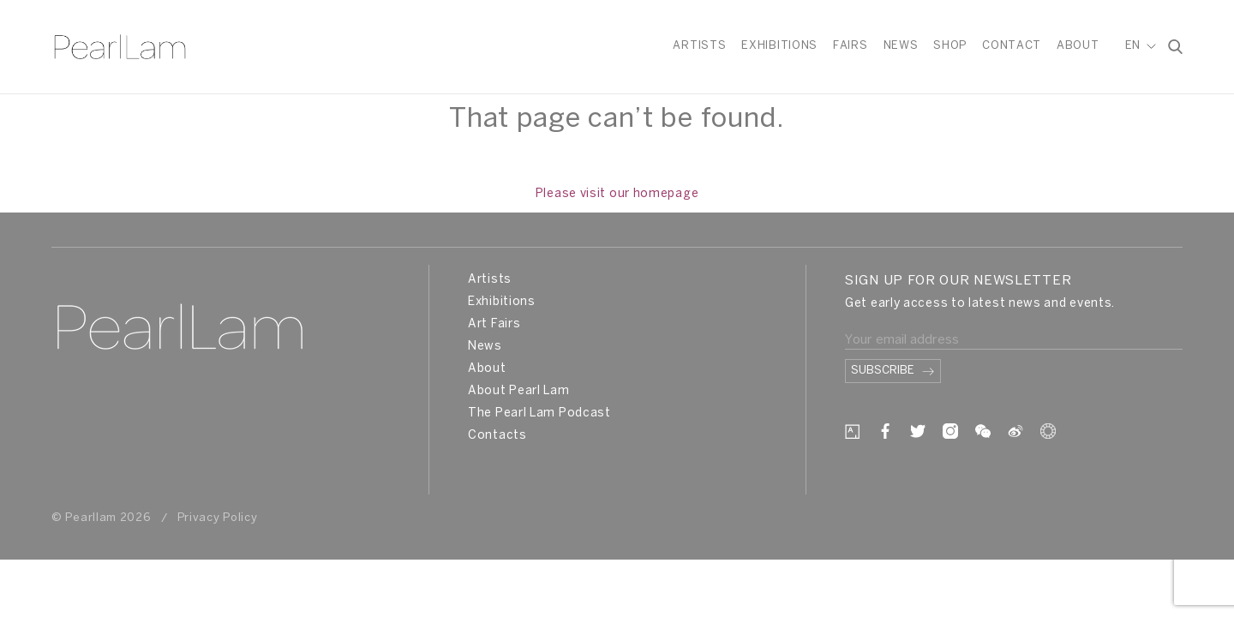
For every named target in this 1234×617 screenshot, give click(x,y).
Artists (699, 45)
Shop (950, 45)
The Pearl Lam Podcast (539, 413)
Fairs (850, 45)
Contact (1011, 45)
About (1078, 45)
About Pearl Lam (519, 391)
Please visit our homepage (617, 194)
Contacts (497, 435)
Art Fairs (494, 324)
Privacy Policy (217, 518)
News (901, 45)
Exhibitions (779, 45)
